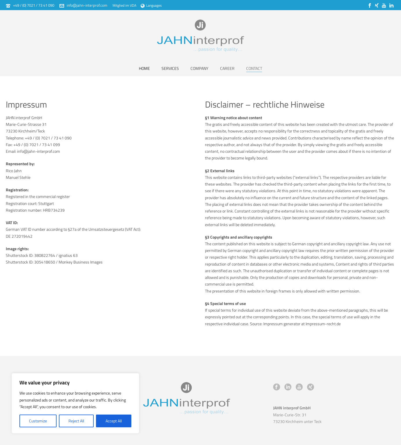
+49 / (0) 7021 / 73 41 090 (33, 5)
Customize (38, 421)
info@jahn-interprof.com (87, 5)
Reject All (76, 421)
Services (170, 68)
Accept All (114, 421)
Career (227, 68)
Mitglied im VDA (124, 5)
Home (144, 68)
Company (199, 68)
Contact (254, 68)
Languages (151, 5)
